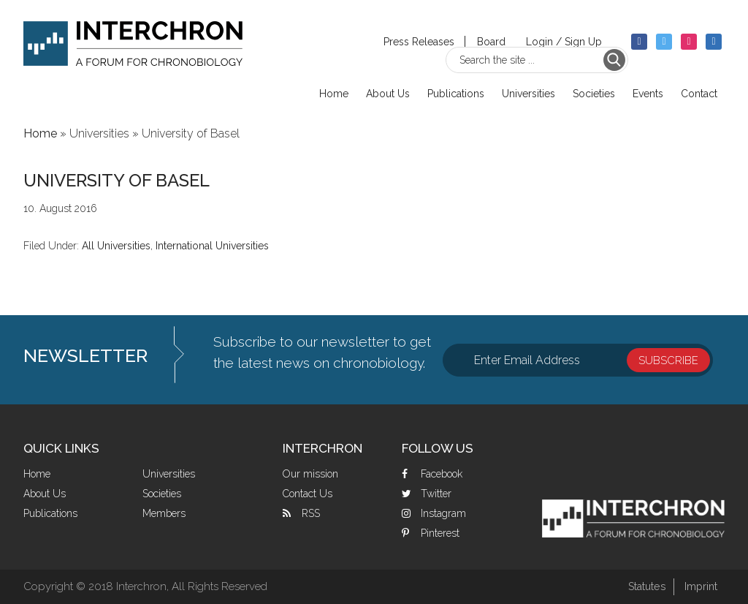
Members (164, 513)
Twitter (436, 493)
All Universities (116, 246)
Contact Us (307, 493)
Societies (161, 493)
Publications (50, 513)
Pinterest (440, 533)
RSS (311, 513)
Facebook (441, 474)
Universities (168, 474)
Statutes (643, 586)
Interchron (133, 48)
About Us (44, 493)
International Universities (212, 246)
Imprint (699, 586)
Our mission (310, 474)
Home (36, 474)
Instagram (443, 513)
